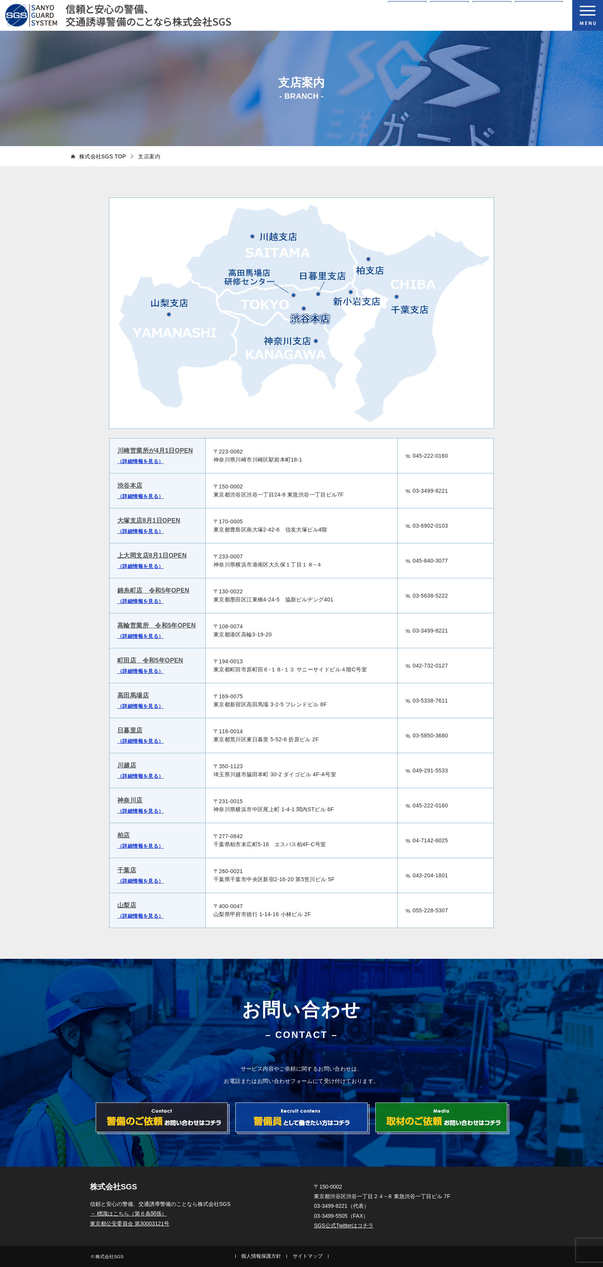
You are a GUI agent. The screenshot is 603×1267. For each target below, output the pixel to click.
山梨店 (126, 905)
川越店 (126, 765)
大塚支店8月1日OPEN (148, 520)
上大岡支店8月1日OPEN (152, 555)
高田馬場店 (133, 695)
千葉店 (126, 870)
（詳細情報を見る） (140, 461)
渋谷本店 (130, 485)
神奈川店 (130, 800)
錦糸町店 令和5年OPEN (153, 590)
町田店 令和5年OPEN (150, 660)
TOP (102, 156)
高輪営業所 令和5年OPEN (156, 625)
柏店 (123, 835)
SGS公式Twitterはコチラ (343, 1225)
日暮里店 (130, 730)
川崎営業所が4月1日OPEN (155, 450)
